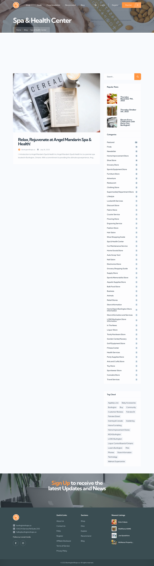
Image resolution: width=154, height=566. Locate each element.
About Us (60, 521)
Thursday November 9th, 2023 (126, 98)
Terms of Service (63, 546)
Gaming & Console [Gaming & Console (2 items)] (115, 421)
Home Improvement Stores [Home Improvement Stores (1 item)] (119, 430)
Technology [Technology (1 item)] (112, 457)
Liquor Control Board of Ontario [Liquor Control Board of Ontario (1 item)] (120, 443)
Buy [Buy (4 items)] (121, 407)
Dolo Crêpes (122, 522)
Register (115, 5)
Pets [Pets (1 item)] (127, 448)
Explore (84, 531)
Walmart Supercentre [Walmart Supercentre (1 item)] (116, 461)
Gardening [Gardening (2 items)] (130, 421)
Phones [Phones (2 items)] (111, 452)
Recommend (70, 5)
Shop (29, 5)
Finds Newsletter (53, 5)
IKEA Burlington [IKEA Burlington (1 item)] (114, 434)
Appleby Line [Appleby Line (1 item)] (113, 403)
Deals (39, 5)
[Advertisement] (77, 49)
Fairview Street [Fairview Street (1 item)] (114, 416)
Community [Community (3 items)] (131, 407)
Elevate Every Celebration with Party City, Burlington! (127, 122)
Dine (83, 526)
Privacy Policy (61, 551)
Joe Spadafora (124, 535)
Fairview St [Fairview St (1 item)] (130, 412)
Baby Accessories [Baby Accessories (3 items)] (129, 403)
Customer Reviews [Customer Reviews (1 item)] (115, 412)
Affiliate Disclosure (63, 541)
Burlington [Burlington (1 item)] (112, 407)
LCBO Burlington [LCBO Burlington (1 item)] (115, 439)
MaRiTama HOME (124, 529)
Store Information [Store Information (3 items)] (124, 452)
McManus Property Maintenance (125, 542)
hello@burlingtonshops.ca (26, 532)
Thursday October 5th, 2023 (128, 110)
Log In (102, 5)
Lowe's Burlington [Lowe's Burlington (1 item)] (115, 448)
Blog (83, 5)
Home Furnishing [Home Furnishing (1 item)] (114, 425)
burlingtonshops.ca (23, 525)
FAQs (58, 531)
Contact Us (60, 526)
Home (18, 30)
